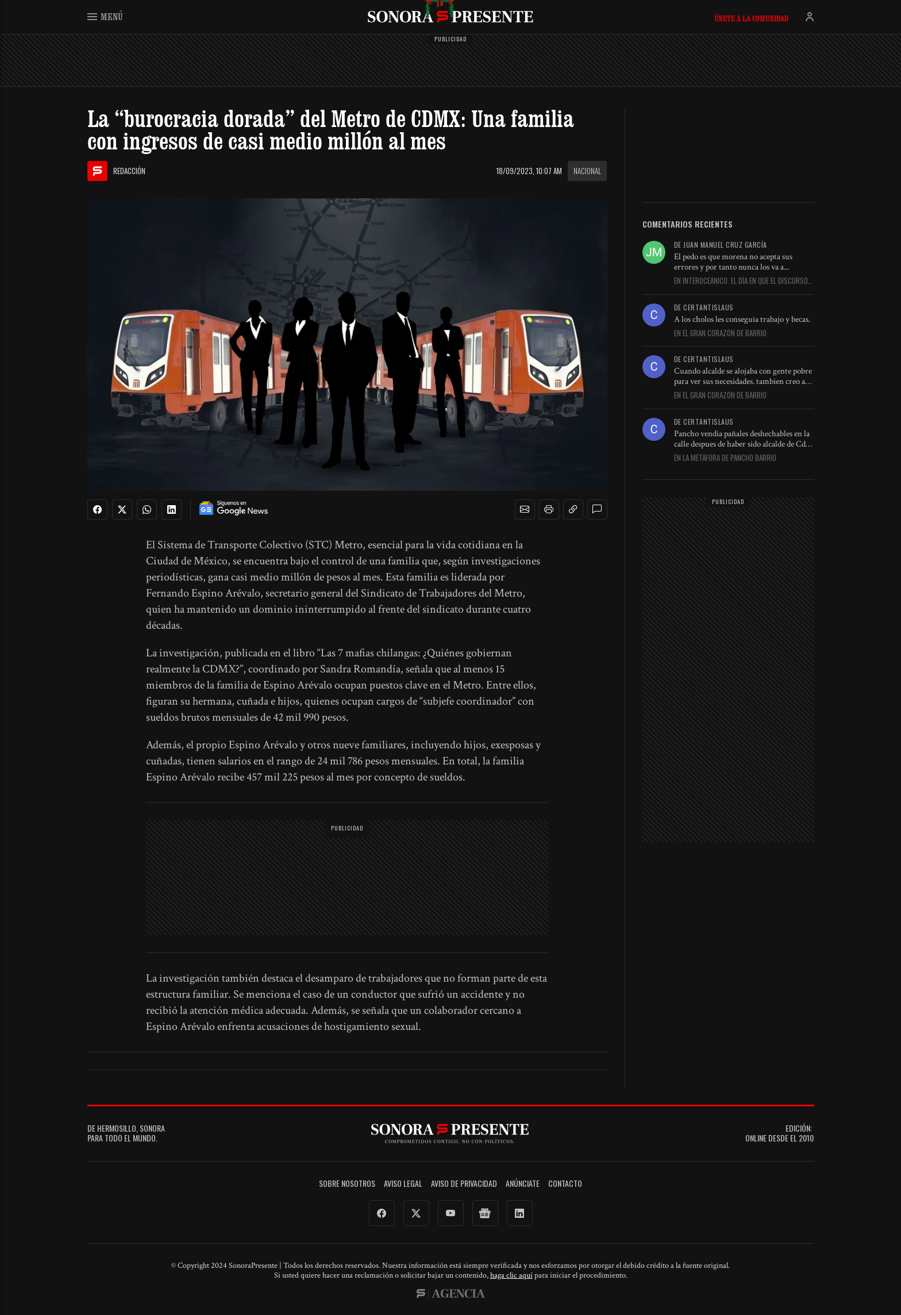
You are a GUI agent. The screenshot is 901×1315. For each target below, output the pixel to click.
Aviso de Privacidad (464, 1184)
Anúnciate (523, 1184)
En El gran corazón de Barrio (720, 333)
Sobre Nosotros (347, 1184)
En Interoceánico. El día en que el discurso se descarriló (741, 281)
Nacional (587, 170)
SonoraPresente (450, 16)
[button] (524, 510)
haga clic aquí (511, 1275)
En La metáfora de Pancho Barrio (725, 458)
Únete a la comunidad (751, 18)
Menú (105, 16)
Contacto (565, 1184)
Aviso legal (403, 1184)
